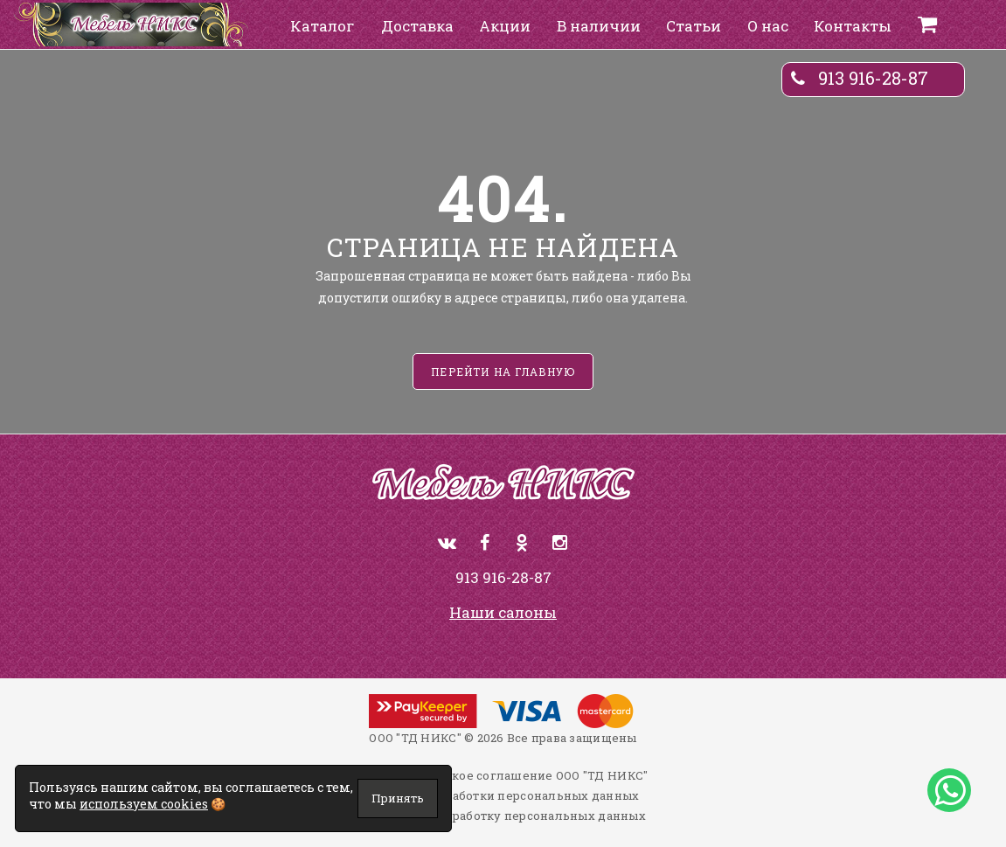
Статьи (693, 26)
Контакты (853, 26)
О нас (767, 26)
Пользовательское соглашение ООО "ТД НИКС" (503, 775)
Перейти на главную (503, 371)
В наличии (599, 26)
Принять (397, 798)
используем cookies (144, 803)
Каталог (322, 26)
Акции (505, 26)
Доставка (417, 26)
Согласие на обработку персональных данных (503, 815)
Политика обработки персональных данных (503, 795)
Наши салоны (503, 612)
